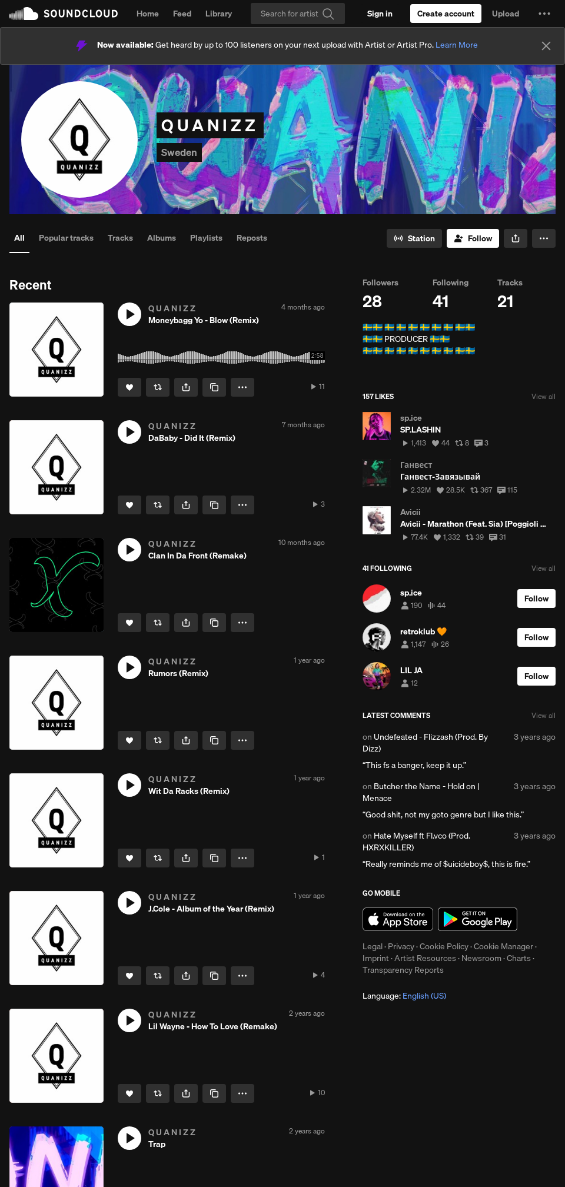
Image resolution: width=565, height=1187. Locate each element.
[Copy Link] (214, 387)
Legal (373, 946)
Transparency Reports (403, 969)
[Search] (298, 13)
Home (148, 13)
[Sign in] (380, 13)
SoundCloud (63, 13)
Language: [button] (404, 995)
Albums (161, 237)
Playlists (206, 237)
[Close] (546, 45)
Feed (182, 13)
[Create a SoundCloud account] (445, 13)
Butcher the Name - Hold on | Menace (421, 792)
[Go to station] (414, 238)
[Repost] (158, 387)
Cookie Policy (444, 946)
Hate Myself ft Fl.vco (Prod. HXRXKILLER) (416, 841)
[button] (544, 13)
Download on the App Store (398, 919)
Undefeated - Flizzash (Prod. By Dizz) (425, 742)
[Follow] (473, 238)
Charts (519, 958)
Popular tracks (66, 237)
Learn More (457, 44)
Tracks (120, 237)
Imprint (376, 958)
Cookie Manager (503, 946)
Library (218, 13)
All (19, 237)
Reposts (252, 237)
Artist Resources (425, 958)
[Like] (129, 387)
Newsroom (481, 958)
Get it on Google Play (477, 919)
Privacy (401, 946)
